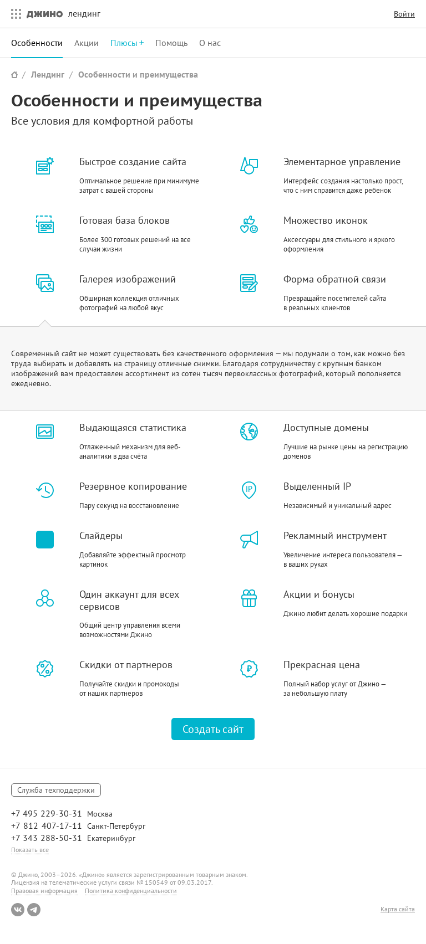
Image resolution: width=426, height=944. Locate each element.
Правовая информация (44, 890)
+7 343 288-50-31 (46, 837)
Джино (45, 13)
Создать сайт (213, 729)
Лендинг (47, 74)
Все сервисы (13, 14)
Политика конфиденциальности (131, 890)
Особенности (37, 42)
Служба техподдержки (56, 790)
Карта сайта (398, 909)
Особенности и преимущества (138, 74)
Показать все (30, 849)
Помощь (171, 42)
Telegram (33, 909)
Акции (86, 42)
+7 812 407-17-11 (46, 825)
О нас (210, 42)
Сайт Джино (14, 74)
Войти (404, 14)
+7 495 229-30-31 (46, 813)
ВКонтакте (17, 909)
